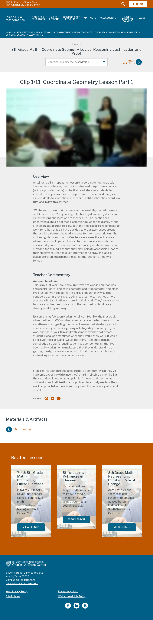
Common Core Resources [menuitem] (71, 18)
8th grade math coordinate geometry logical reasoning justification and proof (95, 32)
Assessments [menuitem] (108, 18)
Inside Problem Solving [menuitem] (127, 19)
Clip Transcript (19, 428)
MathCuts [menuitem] (90, 18)
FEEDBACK (138, 4)
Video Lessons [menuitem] (54, 18)
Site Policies (13, 596)
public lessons (43, 32)
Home (8, 32)
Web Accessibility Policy (71, 596)
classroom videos (23, 32)
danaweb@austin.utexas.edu (22, 583)
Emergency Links (68, 591)
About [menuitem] (143, 18)
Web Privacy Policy (16, 591)
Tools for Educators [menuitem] (38, 18)
